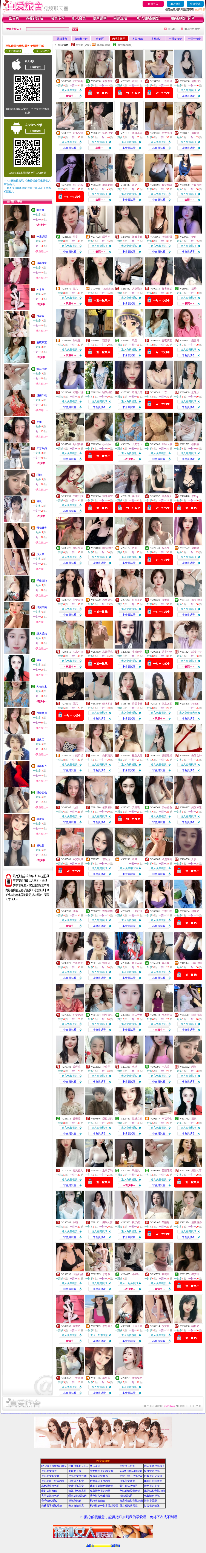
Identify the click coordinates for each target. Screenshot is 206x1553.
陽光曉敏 (107, 548)
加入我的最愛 (192, 29)
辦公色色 (42, 792)
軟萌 (75, 1222)
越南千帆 (42, 395)
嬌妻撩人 (167, 496)
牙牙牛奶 (42, 448)
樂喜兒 (195, 340)
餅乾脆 (40, 845)
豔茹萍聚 (42, 368)
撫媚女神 (196, 755)
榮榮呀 (165, 1222)
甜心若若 (78, 184)
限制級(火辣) (83, 44)
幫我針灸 (42, 527)
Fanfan (194, 703)
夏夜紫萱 (42, 342)
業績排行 (62, 38)
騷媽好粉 (107, 392)
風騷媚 (195, 133)
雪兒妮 (106, 859)
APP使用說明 (13, 51)
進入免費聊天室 (188, 712)
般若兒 (165, 548)
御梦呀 (40, 210)
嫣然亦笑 (42, 607)
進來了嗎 (107, 1170)
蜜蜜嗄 (195, 548)
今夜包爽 (196, 184)
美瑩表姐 (78, 599)
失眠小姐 (78, 496)
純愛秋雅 (196, 807)
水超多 (40, 315)
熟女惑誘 (78, 1014)
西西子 (106, 340)
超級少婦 (196, 963)
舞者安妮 (167, 288)
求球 (134, 1066)
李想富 (40, 819)
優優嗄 (165, 599)
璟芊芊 (106, 236)
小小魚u (106, 444)
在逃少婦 (78, 133)
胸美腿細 (196, 599)
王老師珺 (167, 81)
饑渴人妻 (107, 1222)
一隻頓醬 (42, 236)
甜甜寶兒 (107, 1014)
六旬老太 (42, 686)
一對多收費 (175, 38)
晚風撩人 (78, 1170)
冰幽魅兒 (107, 599)
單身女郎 (137, 392)
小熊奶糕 (78, 755)
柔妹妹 (195, 392)
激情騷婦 (167, 755)
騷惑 (75, 703)
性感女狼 (137, 1118)
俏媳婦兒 (196, 81)
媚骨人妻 (196, 1170)
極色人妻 (137, 755)
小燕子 (106, 1066)
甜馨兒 (195, 911)
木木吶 (40, 289)
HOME (171, 29)
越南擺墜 (42, 263)
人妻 (194, 859)
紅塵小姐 (137, 599)
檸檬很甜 (167, 236)
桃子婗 (136, 1222)
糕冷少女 (196, 651)
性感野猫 (107, 911)
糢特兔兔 (78, 548)
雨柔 (75, 236)
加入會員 (175, 3)
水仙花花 (137, 963)
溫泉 (39, 660)
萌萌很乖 (196, 1014)
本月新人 (156, 38)
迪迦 (134, 859)
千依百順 (42, 580)
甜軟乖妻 (78, 81)
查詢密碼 (195, 3)
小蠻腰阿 (137, 651)
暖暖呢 (76, 1066)
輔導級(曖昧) (104, 44)
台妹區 (100, 38)
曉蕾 (134, 340)
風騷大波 (167, 444)
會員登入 (153, 3)
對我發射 (78, 444)
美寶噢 (136, 807)
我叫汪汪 (137, 81)
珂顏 (39, 474)
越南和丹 (42, 766)
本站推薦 (137, 38)
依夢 (134, 548)
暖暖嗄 (76, 1118)
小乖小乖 (167, 911)
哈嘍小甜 (78, 392)
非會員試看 (188, 96)
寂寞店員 (78, 859)
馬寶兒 (136, 1170)
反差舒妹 (167, 1014)
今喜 (164, 392)
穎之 (134, 184)
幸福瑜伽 (167, 1118)
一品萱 (165, 1066)
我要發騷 (167, 184)
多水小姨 (78, 651)
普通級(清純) (125, 44)
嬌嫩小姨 (137, 236)
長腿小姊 (137, 703)
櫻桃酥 (195, 444)
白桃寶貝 (42, 713)
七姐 (39, 421)
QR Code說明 (42, 51)
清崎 (194, 288)
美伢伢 (136, 496)
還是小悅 (167, 651)
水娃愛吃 (107, 651)
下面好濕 (137, 911)
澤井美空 (107, 496)
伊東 (194, 236)
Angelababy (108, 288)
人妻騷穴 (137, 288)
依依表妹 (107, 807)
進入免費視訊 (69, 90)
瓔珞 (75, 911)
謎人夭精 (42, 633)
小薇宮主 (78, 963)
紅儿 (75, 288)
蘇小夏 (165, 963)
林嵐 (39, 501)
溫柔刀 (40, 739)
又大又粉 (167, 133)
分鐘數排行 (81, 38)
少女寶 (40, 554)
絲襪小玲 (137, 133)
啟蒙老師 (107, 184)
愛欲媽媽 (107, 1118)
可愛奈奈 (107, 81)
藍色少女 (107, 133)
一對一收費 (194, 38)
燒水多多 (107, 703)
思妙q (194, 496)
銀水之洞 (167, 703)
